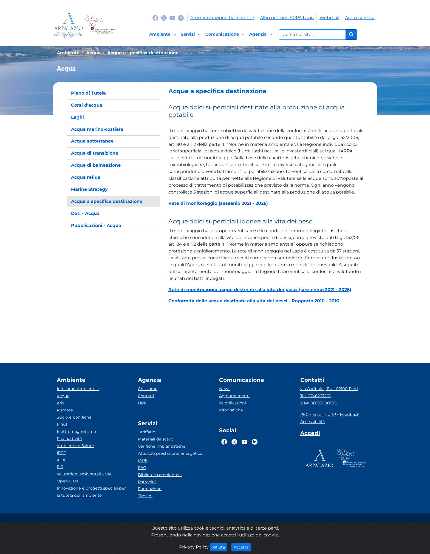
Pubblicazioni (232, 402)
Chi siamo (147, 388)
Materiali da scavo (155, 439)
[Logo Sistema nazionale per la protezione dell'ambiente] (100, 25)
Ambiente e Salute (75, 445)
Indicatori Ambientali (78, 388)
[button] (265, 91)
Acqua (63, 395)
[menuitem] (113, 93)
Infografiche (231, 410)
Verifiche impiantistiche (161, 446)
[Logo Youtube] (172, 17)
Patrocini (147, 481)
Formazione (150, 488)
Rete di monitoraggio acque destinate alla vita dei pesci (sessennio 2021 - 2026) (259, 289)
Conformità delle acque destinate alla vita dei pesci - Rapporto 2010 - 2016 (253, 300)
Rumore (65, 410)
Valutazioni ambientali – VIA (84, 473)
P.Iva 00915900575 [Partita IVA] (318, 402)
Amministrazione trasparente (222, 17)
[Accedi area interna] (310, 434)
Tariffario (146, 432)
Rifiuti (63, 424)
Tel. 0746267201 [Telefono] (315, 395)
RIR (60, 466)
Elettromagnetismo (76, 431)
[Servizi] (191, 34)
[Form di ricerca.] (312, 34)
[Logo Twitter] (164, 17)
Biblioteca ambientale (160, 474)
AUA (61, 460)
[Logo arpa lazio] (68, 25)
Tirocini (145, 495)
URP (142, 402)
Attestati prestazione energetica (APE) (170, 457)
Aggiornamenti (234, 395)
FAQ (142, 467)
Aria (60, 402)
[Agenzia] (262, 34)
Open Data (67, 481)
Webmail (329, 17)
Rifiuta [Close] (219, 547)
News (224, 388)
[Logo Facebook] (155, 17)
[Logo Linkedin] (181, 17)
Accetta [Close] (242, 547)
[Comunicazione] (226, 34)
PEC (304, 414)
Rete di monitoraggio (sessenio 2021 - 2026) (218, 203)
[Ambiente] (163, 34)
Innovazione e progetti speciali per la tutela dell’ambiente (91, 492)
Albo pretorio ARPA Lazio (287, 17)
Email (318, 414)
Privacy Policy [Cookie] (194, 547)
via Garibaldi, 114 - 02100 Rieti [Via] (329, 388)
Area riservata (360, 17)
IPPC (61, 452)
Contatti (146, 395)
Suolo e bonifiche (74, 417)
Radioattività (69, 438)
